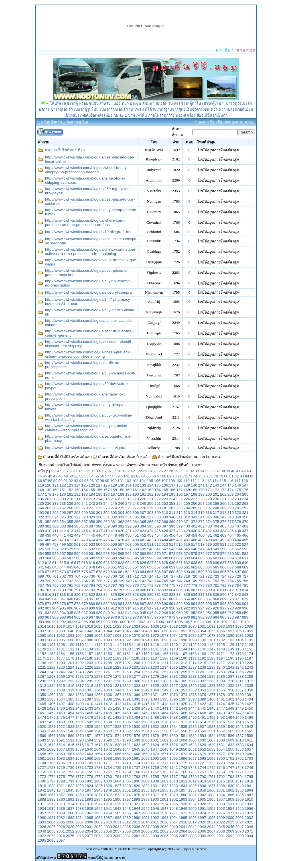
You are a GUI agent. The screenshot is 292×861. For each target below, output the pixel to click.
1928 (202, 804)
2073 (51, 836)
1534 (173, 726)
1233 (155, 667)
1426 (239, 704)
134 (150, 485)
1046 (126, 631)
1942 (117, 808)
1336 (42, 690)
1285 (211, 676)
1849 (108, 790)
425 (158, 531)
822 (92, 594)
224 (172, 499)
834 (179, 594)
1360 (51, 695)
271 (92, 508)
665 (216, 567)
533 (99, 549)
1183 (117, 658)
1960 (70, 813)
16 (109, 471)
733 (77, 581)
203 (230, 494)
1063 (70, 635)
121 (55, 485)
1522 (60, 726)
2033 (108, 827)
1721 (202, 763)
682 (128, 572)
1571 (89, 736)
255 (187, 503)
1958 (51, 813)
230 (216, 499)
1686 (89, 758)
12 (88, 471)
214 (99, 499)
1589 (42, 740)
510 (143, 544)
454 (158, 535)
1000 (122, 622)
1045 (117, 631)
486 (179, 540)
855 (121, 599)
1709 (89, 763)
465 (238, 535)
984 (216, 617)
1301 (145, 681)
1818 (249, 781)
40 (233, 471)
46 (50, 476)
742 (143, 581)
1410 (89, 704)
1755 (89, 772)
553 (245, 549)
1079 (220, 635)
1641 (98, 749)
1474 (42, 717)
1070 (136, 635)
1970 (164, 813)
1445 (202, 708)
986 (230, 617)
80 (226, 476)
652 (121, 567)
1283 (192, 676)
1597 (117, 740)
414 (77, 531)
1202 (79, 663)
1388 (98, 699)
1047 (136, 631)
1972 (183, 813)
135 (158, 485)
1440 (155, 708)
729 (48, 581)
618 (85, 563)
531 (85, 549)
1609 (230, 740)
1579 (164, 736)
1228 (108, 667)
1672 (173, 754)
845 (48, 599)
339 (165, 517)
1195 (230, 658)
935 (70, 613)
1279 (155, 676)
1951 (202, 808)
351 (41, 522)
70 (174, 476)
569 (150, 553)
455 (165, 535)
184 (92, 494)
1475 (51, 717)
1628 (192, 745)
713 (143, 576)
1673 (183, 754)
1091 (117, 640)
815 (41, 594)
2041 (183, 827)
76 (206, 476)
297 (70, 512)
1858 (192, 790)
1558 (183, 731)
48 (60, 476)
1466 (183, 713)
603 (187, 558)
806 (187, 590)
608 (223, 558)
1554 (145, 731)
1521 (51, 726)
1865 (42, 795)
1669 (145, 754)
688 (172, 572)
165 (165, 490)
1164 (155, 654)
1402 (230, 699)
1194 (220, 658)
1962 (89, 813)
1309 (220, 681)
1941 (108, 808)
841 (230, 594)
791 (77, 590)
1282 (183, 676)
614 (55, 563)
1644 (126, 749)
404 (216, 526)
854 (114, 599)
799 (136, 590)
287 (209, 508)
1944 (136, 808)
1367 (117, 695)
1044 (108, 631)
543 (172, 549)
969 (106, 617)
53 (86, 476)
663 (201, 567)
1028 (173, 626)
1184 (126, 658)
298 (77, 512)
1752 (60, 772)
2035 (126, 827)
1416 (145, 704)
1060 (42, 635)
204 (238, 494)
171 (209, 490)
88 (50, 481)
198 (194, 494)
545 (187, 549)
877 (70, 604)
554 (41, 553)
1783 (136, 777)
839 (216, 594)
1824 (89, 786)
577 (209, 553)
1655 (230, 749)
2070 (239, 831)
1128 (249, 644)
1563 (230, 731)
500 (70, 544)
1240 (220, 667)
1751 (51, 772)
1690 (126, 758)
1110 (79, 644)
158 (114, 490)
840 (223, 594)
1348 (155, 690)
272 (99, 508)
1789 (192, 777)
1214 (192, 663)
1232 (145, 667)
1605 (192, 740)
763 (85, 585)
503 (92, 544)
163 (150, 490)
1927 (192, 804)
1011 (226, 622)
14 (98, 471)
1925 (173, 804)
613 (48, 563)
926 (216, 608)
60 (123, 476)
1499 (60, 722)
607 (216, 558)
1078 (211, 635)
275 (121, 508)
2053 (79, 831)
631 (179, 563)
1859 (202, 790)
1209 (145, 663)
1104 (239, 640)
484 (165, 540)
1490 (192, 717)
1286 (220, 676)
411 (55, 531)
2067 (211, 831)
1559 (192, 731)
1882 (202, 795)
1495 (239, 717)
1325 (155, 685)
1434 (98, 708)
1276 (126, 676)
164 (158, 490)
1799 (70, 781)
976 (158, 617)
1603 (173, 740)
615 (63, 563)
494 (238, 540)
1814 (211, 781)
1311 (239, 681)
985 (223, 617)
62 (133, 476)
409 (41, 531)
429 (187, 531)
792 (85, 590)
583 (41, 558)
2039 (164, 827)
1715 (145, 763)
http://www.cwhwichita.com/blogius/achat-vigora (85, 448)
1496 (249, 717)
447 (106, 535)
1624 (155, 745)
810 (216, 590)
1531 (145, 726)
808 (201, 590)
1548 (89, 731)
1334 (239, 685)
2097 (60, 840)
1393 (145, 699)
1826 (108, 786)
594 (121, 558)
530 (77, 549)
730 (55, 581)
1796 (42, 781)
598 (150, 558)
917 (150, 608)
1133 (79, 649)
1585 (220, 736)
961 (48, 617)
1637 (60, 749)
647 (85, 567)
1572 (98, 736)
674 (70, 572)
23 (145, 471)
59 (117, 476)
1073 (164, 635)
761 (70, 585)
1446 (211, 708)
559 (77, 553)
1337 (51, 690)
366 (150, 522)
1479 (89, 717)
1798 (60, 781)
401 (194, 526)
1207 (126, 663)
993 (70, 622)
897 (216, 604)
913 (121, 608)
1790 (202, 777)
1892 (79, 799)
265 (48, 508)
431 (201, 531)
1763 (164, 772)
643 (55, 567)
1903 (183, 799)
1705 (51, 763)
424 (150, 531)
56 (102, 476)
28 (171, 471)
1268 (51, 676)
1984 (79, 817)
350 (245, 517)
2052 (70, 831)
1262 (211, 672)
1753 (70, 772)
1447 (220, 708)
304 (121, 512)
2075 (70, 836)
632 (187, 563)
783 (230, 585)
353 (55, 522)
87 (45, 481)
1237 (192, 667)
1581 (183, 736)
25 (155, 471)
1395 (164, 699)
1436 (117, 708)
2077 (89, 836)
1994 (173, 817)
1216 (211, 663)
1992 (155, 817)
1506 (126, 722)
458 (187, 535)
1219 (239, 663)
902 (41, 608)
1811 (183, 781)
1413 (117, 704)
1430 (60, 708)
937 (85, 613)
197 (187, 494)
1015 (51, 626)
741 (136, 581)
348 (230, 517)
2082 (136, 836)
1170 (211, 654)
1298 (117, 681)
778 (194, 585)
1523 (70, 726)
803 (165, 590)
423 (143, 531)
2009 (98, 822)
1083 (42, 640)
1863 (239, 790)
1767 (202, 772)
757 (41, 585)
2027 (51, 827)
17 (114, 471)
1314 (51, 685)
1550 (108, 731)
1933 (249, 804)
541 (158, 549)
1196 (239, 658)
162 (143, 490)
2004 (51, 822)
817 (55, 594)
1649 (173, 749)
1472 (239, 713)
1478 (79, 717)
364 (136, 522)
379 (245, 522)
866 (201, 599)
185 (99, 494)
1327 (173, 685)
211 (77, 499)
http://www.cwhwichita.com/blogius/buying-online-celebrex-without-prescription (86, 428)
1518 (239, 722)
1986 (98, 817)
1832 (164, 786)
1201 (70, 663)
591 (99, 558)
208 (55, 499)
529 (70, 549)
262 (238, 503)
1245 (51, 672)
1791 (211, 777)
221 (150, 499)
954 (209, 613)
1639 (79, 749)
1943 (126, 808)
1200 (60, 663)
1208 (136, 663)
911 (106, 608)
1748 (239, 767)
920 (172, 608)
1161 (126, 654)
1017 (70, 626)
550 (223, 549)
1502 (89, 722)
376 (223, 522)
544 (179, 549)
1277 (136, 676)
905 (63, 608)
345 (209, 517)
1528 (117, 726)
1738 (145, 767)
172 (216, 490)
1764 (173, 772)
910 (99, 608)
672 (55, 572)
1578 (155, 736)
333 (121, 517)
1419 (173, 704)
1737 (136, 767)
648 (92, 567)
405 (223, 526)
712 (136, 576)
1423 (211, 704)
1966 (126, 813)
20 (129, 471)
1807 (145, 781)
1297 (108, 681)
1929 (211, 804)
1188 (164, 658)
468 (48, 540)
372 (194, 522)
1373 (173, 695)
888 (150, 604)
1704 (42, 763)
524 (245, 544)
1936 (60, 808)
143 (216, 485)
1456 (89, 713)
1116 (136, 644)
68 (164, 476)
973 (136, 617)
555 (48, 553)
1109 (70, 644)
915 (136, 608)
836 (194, 594)
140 (194, 485)
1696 (183, 758)
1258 (173, 672)
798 (128, 590)
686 (158, 572)
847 (63, 599)
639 (238, 563)
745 (165, 581)
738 (114, 581)
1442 (173, 708)
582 (245, 553)
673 (63, 572)
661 (187, 567)
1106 (42, 644)
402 (201, 526)
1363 (79, 695)
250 (150, 503)
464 (230, 535)
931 (41, 613)
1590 (51, 740)
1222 (51, 667)
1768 (211, 772)
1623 (145, 745)
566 (128, 553)
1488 (173, 717)
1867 (60, 795)
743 (150, 581)
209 (63, 499)
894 (194, 604)
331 (106, 517)
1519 (249, 722)
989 (41, 622)
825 (114, 594)
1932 (239, 804)
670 (41, 572)
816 (48, 594)
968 (99, 617)
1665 (108, 754)
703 (70, 576)
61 (128, 476)
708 (106, 576)
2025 (249, 822)
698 (245, 572)
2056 (108, 831)
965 (77, 617)
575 (194, 553)
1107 (51, 644)
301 (99, 512)
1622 (136, 745)
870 (230, 599)
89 (55, 481)
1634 (249, 745)
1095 (155, 640)
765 (99, 585)
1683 (60, 758)
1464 (164, 713)
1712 (117, 763)
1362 (70, 695)
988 (245, 617)
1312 (249, 681)
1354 (211, 690)
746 (172, 581)
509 (136, 544)
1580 (173, 736)
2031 (89, 827)
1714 (136, 763)
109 (179, 481)
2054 (89, 831)
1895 (108, 799)
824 (106, 594)
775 (172, 585)
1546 (70, 731)
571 (165, 553)
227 (194, 499)
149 (48, 490)
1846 (79, 790)
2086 (173, 836)
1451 (42, 713)
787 (48, 590)
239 (70, 503)
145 (230, 485)
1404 (249, 699)
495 (245, 540)
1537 (202, 726)
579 (223, 553)
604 (194, 558)
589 (85, 558)
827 (128, 594)
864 (187, 599)
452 (143, 535)
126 (92, 485)
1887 (249, 795)
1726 (249, 763)
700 (48, 576)
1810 (173, 781)
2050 (51, 831)
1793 (230, 777)
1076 (192, 635)
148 (41, 490)
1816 (230, 781)
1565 (249, 731)
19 (124, 471)
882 (106, 604)
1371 (155, 695)
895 (201, 604)
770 (136, 585)
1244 (42, 672)
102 (128, 481)
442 (70, 535)
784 (238, 585)
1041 (79, 631)
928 (230, 608)
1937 (70, 808)
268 (70, 508)
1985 (89, 817)
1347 (145, 690)
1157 (89, 654)
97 (97, 481)
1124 (211, 644)
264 (41, 508)
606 (209, 558)
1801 (89, 781)
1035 (239, 626)
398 (172, 526)
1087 (79, 640)
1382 (42, 699)
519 (209, 544)
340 (172, 517)
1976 (220, 813)
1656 (239, 749)
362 (121, 522)
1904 (192, 799)
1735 (117, 767)
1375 (192, 695)
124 (77, 485)
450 (128, 535)
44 (40, 476)
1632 (230, 745)
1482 (117, 717)
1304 (173, 681)
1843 (51, 790)
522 (230, 544)
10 (78, 471)
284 (187, 508)
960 (41, 617)
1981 (51, 817)
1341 (89, 690)
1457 (98, 713)
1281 (173, 676)
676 (85, 572)
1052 (183, 631)
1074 (173, 635)
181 (70, 494)
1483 (126, 717)
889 (158, 604)
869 (223, 599)
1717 (164, 763)
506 (114, 544)
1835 (192, 786)
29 (176, 471)
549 (216, 549)
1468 (202, 713)
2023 (230, 822)
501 (77, 544)
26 (161, 471)
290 (230, 508)
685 (150, 572)
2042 (192, 827)
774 (165, 585)
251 (158, 503)
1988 (117, 817)
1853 (145, 790)
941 (114, 613)
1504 (108, 722)
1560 (202, 731)
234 (245, 499)
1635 (42, 749)
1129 (42, 649)
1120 (173, 644)
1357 (239, 690)
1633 (239, 745)
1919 (117, 804)
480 (136, 540)
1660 (60, 754)
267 (63, 508)
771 (143, 585)
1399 (202, 699)
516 (187, 544)
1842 (42, 790)
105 (150, 481)
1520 (42, 726)
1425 (230, 704)
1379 (230, 695)
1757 (108, 772)
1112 (98, 644)
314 (194, 512)
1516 (220, 722)
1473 (249, 713)
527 (55, 549)
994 (77, 622)
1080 (230, 635)
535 (114, 549)
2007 (79, 822)
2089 (202, 836)
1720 (192, 763)
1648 (164, 749)
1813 (202, 781)
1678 (230, 754)
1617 (89, 745)
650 (106, 567)
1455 (79, 713)
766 (106, 585)
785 (245, 585)
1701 (230, 758)
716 (165, 576)
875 (55, 604)
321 (245, 512)
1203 (89, 663)
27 (166, 471)
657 (158, 567)
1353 (202, 690)
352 (48, 522)
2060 (145, 831)
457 (179, 535)
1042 (89, 631)
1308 (211, 681)
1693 (155, 758)
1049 (155, 631)
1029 (183, 626)
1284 (202, 676)
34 (202, 471)
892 (179, 604)
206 (41, 499)
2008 (89, 822)
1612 (42, 745)
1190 (183, 658)
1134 (89, 649)
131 (128, 485)
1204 (98, 663)
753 (223, 581)
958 (238, 613)
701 (55, 576)
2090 (211, 836)
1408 (70, 704)
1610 (239, 740)
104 (142, 481)
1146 (202, 649)
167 (179, 490)
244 (106, 503)
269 (77, 508)
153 (77, 490)
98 (102, 481)
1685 (79, 758)
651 (114, 567)
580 (230, 553)
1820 (51, 786)
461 (209, 535)
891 (172, 604)
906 (70, 608)
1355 (220, 690)
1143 (173, 649)
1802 (98, 781)
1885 (230, 795)
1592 (70, 740)
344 (201, 517)
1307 (202, 681)
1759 (126, 772)
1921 (136, 804)
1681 (42, 758)
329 (92, 517)
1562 (220, 731)
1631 (220, 745)
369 (172, 522)
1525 (89, 726)
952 (194, 613)
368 (165, 522)
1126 (230, 644)
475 (99, 540)
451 (136, 535)
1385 (70, 699)
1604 (183, 740)
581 (238, 553)
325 (63, 517)
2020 (202, 822)
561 (92, 553)
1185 (136, 658)
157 (106, 490)
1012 (235, 622)
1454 (70, 713)
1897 (126, 799)
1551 (117, 731)
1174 (249, 654)
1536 (192, 726)
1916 (89, 804)
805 (179, 590)
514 (172, 544)
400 (187, 526)
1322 (126, 685)
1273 (98, 676)
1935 (51, 808)
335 (136, 517)
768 (121, 585)
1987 (108, 817)
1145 (192, 649)
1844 (60, 790)
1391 (126, 699)
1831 (155, 786)
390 (114, 526)
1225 (79, 667)
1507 (136, 722)
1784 (145, 777)
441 (63, 535)
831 (158, 594)
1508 (145, 722)
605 (201, 558)
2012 (126, 822)
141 (201, 485)
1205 (108, 663)
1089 (98, 640)
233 (238, 499)
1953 (220, 808)
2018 (183, 822)
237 (55, 503)
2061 (155, 831)
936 (77, 613)
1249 (89, 672)
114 (215, 481)
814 (245, 590)
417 (99, 531)
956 (223, 613)
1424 (220, 704)
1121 (183, 644)
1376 (202, 695)
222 (158, 499)
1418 (164, 704)
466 (245, 535)
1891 (70, 799)
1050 (164, 631)
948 (165, 613)
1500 (70, 722)
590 (92, 558)
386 (85, 526)
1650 (183, 749)
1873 (117, 795)
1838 (220, 786)
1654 (220, 749)
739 (121, 581)
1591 (60, 740)
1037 (42, 631)
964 (70, 617)
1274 (108, 676)
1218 (230, 663)
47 (55, 476)
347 (223, 517)
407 (238, 526)
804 (172, 590)
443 (77, 535)
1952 (211, 808)
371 (187, 522)
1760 (136, 772)
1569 (70, 736)
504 (99, 544)
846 (55, 599)
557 (63, 553)
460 (201, 535)
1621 (126, 745)
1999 (220, 817)
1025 (145, 626)
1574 (117, 736)
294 (48, 512)
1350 (173, 690)
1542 (249, 726)
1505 (117, 722)
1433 (89, 708)
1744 (202, 767)
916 (143, 608)
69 (169, 476)
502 (85, 544)
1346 (136, 690)
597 (143, 558)
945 (143, 613)
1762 (155, 772)
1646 (145, 749)
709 (114, 576)
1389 (108, 699)
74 (195, 476)
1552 (126, 731)
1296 (98, 681)
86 (40, 481)
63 (138, 476)
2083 (145, 836)
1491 (202, 717)
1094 (145, 640)
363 (128, 522)
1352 (192, 690)
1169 (202, 654)
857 (136, 599)
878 (77, 604)
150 (55, 490)
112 (201, 481)
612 (41, 563)
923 (194, 608)
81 (231, 476)
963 (63, 617)
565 (121, 553)
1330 (202, 685)
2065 (192, 831)
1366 (108, 695)
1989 (126, 817)
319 (230, 512)
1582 (192, 736)
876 (63, 604)
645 (70, 567)
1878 (164, 795)
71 (180, 476)
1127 (239, 644)
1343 (108, 690)
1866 (51, 795)
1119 (164, 644)
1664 (98, 754)
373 (201, 522)
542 (165, 549)
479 (128, 540)
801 (150, 590)
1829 (136, 786)
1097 (173, 640)
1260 (192, 672)
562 (99, 553)
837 (201, 594)
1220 (249, 663)
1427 (249, 704)
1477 (70, 717)
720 (194, 576)
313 (187, 512)
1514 (202, 722)
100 (113, 481)
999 (114, 622)
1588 (249, 736)
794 (99, 590)
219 (136, 499)
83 (242, 476)
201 (216, 494)
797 (121, 590)
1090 (108, 640)
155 (92, 490)
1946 (155, 808)
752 (216, 581)
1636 (51, 749)
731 (63, 581)
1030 (192, 626)
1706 (60, 763)
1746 (220, 767)
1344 (117, 690)
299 (85, 512)
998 (106, 622)
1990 (136, 817)
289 (223, 508)
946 (150, 613)
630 (172, 563)
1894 (98, 799)
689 (179, 572)
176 (245, 490)
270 (85, 508)
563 (106, 553)
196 (179, 494)
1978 (239, 813)
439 (48, 535)
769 (128, 585)
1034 (230, 626)
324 (55, 517)
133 (143, 485)
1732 (89, 767)
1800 (79, 781)
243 (99, 503)
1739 (155, 767)
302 (106, 512)
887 (143, 604)
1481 (108, 717)
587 (70, 558)
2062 (164, 831)
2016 (164, 822)
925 (209, 608)
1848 (98, 790)
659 (172, 567)
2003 (42, 822)
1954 (230, 808)
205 (245, 494)
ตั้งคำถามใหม (78, 122)
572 (172, 553)
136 (165, 485)
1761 (145, 772)
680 (114, 572)
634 (201, 563)
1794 (239, 777)
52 (81, 476)
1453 (60, 713)
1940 (98, 808)
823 (99, 594)
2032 (98, 827)
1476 (60, 717)
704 (77, 576)
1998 (211, 817)
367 (158, 522)
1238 (202, 667)
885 (128, 604)
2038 (155, 827)
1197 (249, 658)
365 (143, 522)
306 (136, 512)
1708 (79, 763)
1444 (192, 708)
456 (172, 535)
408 (245, 526)
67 (159, 476)
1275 (117, 676)
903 (48, 608)
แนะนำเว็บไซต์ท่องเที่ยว (65, 150)
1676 (211, 754)
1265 (239, 672)
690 (187, 572)
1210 (155, 663)
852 (99, 599)
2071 (249, 831)
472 (77, 540)
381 (48, 526)
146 (238, 485)
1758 (117, 772)
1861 (220, 790)
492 (223, 540)
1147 (211, 649)
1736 (126, 767)
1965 (117, 813)
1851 (126, 790)
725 (230, 576)
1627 (183, 745)
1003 (150, 622)
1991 (145, 817)
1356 (230, 690)
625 (136, 563)
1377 (211, 695)
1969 (155, 813)
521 (223, 544)
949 (172, 613)
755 (238, 581)
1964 (108, 813)
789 (63, 590)
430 (194, 531)
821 (85, 594)
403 (209, 526)
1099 (192, 640)
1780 (108, 777)
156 (99, 490)
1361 (60, 695)
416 (92, 531)
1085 (60, 640)
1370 (145, 695)
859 (150, 599)
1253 (126, 672)
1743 (192, 767)
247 (128, 503)
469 (55, 540)
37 (218, 471)
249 (143, 503)
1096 (164, 640)
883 (114, 604)
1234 (164, 667)
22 (140, 471)
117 (237, 481)
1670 (155, 754)
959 (245, 613)
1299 (126, 681)
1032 (211, 626)
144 (223, 485)
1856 (173, 790)
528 (63, 549)
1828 (126, 786)
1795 (249, 777)
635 (209, 563)
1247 (70, 672)
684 (143, 572)
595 (128, 558)
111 (193, 481)
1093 (136, 640)
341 (179, 517)
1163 (145, 654)
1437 (126, 708)
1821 (60, 786)
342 (187, 517)
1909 (239, 799)
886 (136, 604)
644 (63, 567)
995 (85, 622)
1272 (89, 676)
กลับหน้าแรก (51, 122)
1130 (51, 649)
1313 (42, 685)
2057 (117, 831)
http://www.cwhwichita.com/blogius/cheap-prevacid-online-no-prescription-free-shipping (88, 354)
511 (150, 544)
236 (48, 503)
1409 (79, 704)
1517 (230, 722)
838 (209, 594)
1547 (79, 731)
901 (245, 604)
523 (238, 544)
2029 (70, 827)
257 (201, 503)
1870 (89, 795)
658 (165, 567)
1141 (155, 649)
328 (85, 517)
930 (245, 608)
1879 (173, 795)
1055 (211, 631)
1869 (79, 795)
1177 (60, 658)
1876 (145, 795)
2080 (117, 836)
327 (77, 517)
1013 (244, 622)
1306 (192, 681)
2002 (249, 817)
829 (143, 594)
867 (209, 599)
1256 (155, 672)
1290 (42, 681)
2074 (60, 836)
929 (238, 608)
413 (70, 531)
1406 (51, 704)
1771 (239, 772)
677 (92, 572)
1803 (108, 781)
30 (181, 471)
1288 (239, 676)
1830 (145, 786)
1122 (192, 644)
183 (85, 494)
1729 (60, 767)
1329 (192, 685)
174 (230, 490)
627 (150, 563)
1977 (230, 813)
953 (201, 613)
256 (194, 503)
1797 (51, 781)
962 (55, 617)
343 (194, 517)
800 (143, 590)
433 (216, 531)
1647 (155, 749)
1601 (155, 740)
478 (121, 540)
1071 (145, 635)
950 (179, 613)
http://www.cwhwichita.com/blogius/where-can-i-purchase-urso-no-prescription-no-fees (85, 222)
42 (244, 471)
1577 (145, 736)
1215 (202, 663)
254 (179, 503)
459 (194, 535)
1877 (155, 795)
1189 (173, 658)
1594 (89, 740)
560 (85, 553)
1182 (108, 658)
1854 (155, 790)
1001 (131, 622)
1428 (42, 708)
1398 (192, 699)
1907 (220, 799)
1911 (42, 804)
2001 (239, 817)
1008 (197, 622)
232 (230, 499)
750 (201, 581)
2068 (220, 831)
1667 (126, 754)
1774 (51, 777)
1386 (79, 699)
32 (192, 471)
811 (223, 590)
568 (143, 553)
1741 (173, 767)
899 (230, 604)
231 (223, 499)
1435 (108, 708)
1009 (207, 622)
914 (128, 608)
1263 (220, 672)
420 (121, 531)
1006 (179, 622)
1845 (70, 790)
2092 (230, 836)
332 (114, 517)
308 (150, 512)
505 (106, 544)
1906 (211, 799)
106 (157, 481)
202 (223, 494)
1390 (117, 699)
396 (158, 526)
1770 (230, 772)
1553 (136, 731)
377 (230, 522)
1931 (230, 804)
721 (201, 576)
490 (209, 540)
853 (106, 599)
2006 (70, 822)
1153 (51, 654)
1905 (202, 799)
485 (172, 540)
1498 (51, 722)
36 (212, 471)
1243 (249, 667)
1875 (136, 795)
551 (230, 549)
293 (41, 512)
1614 (60, 745)
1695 (173, 758)
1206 (117, 663)
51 (76, 476)
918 (158, 608)
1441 (164, 708)
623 (121, 563)
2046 (230, 827)
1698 (202, 758)
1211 (164, 663)
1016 (60, 626)
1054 (202, 631)
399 (179, 526)
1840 (239, 786)
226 (187, 499)
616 (70, 563)
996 (92, 622)
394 (143, 526)
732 (70, 581)
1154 (60, 654)
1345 (126, 690)
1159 (108, 654)
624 (128, 563)
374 (209, 522)
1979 (249, 813)
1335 (249, 685)
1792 (220, 777)
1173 (239, 654)
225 (179, 499)
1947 (164, 808)
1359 (42, 695)
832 (165, 594)
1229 (117, 667)
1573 (108, 736)
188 (121, 494)
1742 (183, 767)
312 (179, 512)
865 (194, 599)
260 (223, 503)
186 (106, 494)
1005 (169, 622)
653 (128, 567)
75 (200, 476)
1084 (51, 640)
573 (179, 553)
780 (209, 585)
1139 (136, 649)
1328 (183, 685)
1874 (126, 795)
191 (143, 494)
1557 (173, 731)
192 (150, 494)
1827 (117, 786)
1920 (126, 804)
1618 (98, 745)
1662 (79, 754)
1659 (51, 754)
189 (128, 494)
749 (194, 581)
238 (63, 503)
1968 (145, 813)
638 (230, 563)
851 (92, 599)
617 (77, 563)
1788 (183, 777)
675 (77, 572)
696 (230, 572)
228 (201, 499)
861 (165, 599)
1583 (202, 736)
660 (179, 567)
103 (135, 481)
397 (165, 526)
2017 (173, 822)
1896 (117, 799)
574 (187, 553)
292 (245, 508)
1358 (249, 690)
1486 (155, 717)
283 (179, 508)
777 (187, 585)
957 (230, 613)
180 (63, 494)
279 (150, 508)
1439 (145, 708)
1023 (126, 626)
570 (158, 553)
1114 (117, 644)
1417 (155, 704)
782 (223, 585)
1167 (183, 654)
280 (158, 508)
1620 (117, 745)
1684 (70, 758)
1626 (173, 745)
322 (41, 517)
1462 (145, 713)
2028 (60, 827)
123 (70, 485)
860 (158, 599)
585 (55, 558)
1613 (51, 745)
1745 (211, 767)
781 (216, 585)
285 (194, 508)
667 (230, 567)
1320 (108, 685)
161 (136, 490)
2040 (173, 827)
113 (208, 481)
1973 (192, 813)
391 (121, 526)
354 (63, 522)
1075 (183, 635)
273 (106, 508)
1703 (249, 758)
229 (209, 499)
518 (201, 544)
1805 (126, 781)
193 (158, 494)
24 (150, 471)
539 (143, 549)
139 (187, 485)
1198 (42, 663)
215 (106, 499)
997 (99, 622)
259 (216, 503)
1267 (42, 676)
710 (121, 576)
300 (92, 512)
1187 (155, 658)
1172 (230, 654)
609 (230, 558)
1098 (183, 640)
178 (48, 494)
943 (128, 613)
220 (143, 499)
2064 (183, 831)
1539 (220, 726)
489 (201, 540)
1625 (164, 745)
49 (66, 476)
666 (223, 567)
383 (63, 526)
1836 (202, 786)
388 (99, 526)
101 (120, 481)
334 (128, 517)
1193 (211, 658)
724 (223, 576)
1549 (98, 731)
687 (165, 572)
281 (165, 508)
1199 (51, 663)
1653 (211, 749)
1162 (136, 654)
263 (245, 503)
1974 (202, 813)
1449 (239, 708)
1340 (79, 690)
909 (92, 608)
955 (216, 613)
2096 (51, 840)
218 (128, 499)
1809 (164, 781)
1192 (202, 658)
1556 (164, 731)
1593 (79, 740)
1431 (70, 708)
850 (85, 599)
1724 (230, 763)
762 (77, 585)
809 (209, 590)
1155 (70, 654)
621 (106, 563)
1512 (183, 722)
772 (150, 585)
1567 (51, 736)
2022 (220, 822)
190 (136, 494)
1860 (211, 790)
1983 (70, 817)
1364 (89, 695)
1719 (183, 763)
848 (70, 599)
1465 (173, 713)
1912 (51, 804)
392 (128, 526)
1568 (60, 736)
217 (121, 499)
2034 (117, 827)
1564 (239, 731)
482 (150, 540)
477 (114, 540)
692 (201, 572)
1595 (98, 740)
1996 (192, 817)
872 (245, 599)
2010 (108, 822)
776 (179, 585)
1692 (145, 758)
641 (41, 567)
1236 (183, 667)
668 (238, 567)
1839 (230, 786)
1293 (70, 681)
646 (77, 567)
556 (55, 553)
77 (211, 476)
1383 (51, 699)
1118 (155, 644)
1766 (192, 772)
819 (70, 594)
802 (158, 590)
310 (165, 512)
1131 (60, 649)
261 (230, 503)
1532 (155, 726)
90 (60, 481)
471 (70, 540)
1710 (98, 763)
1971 (173, 813)
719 (187, 576)
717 (172, 576)
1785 (155, 777)
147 (245, 485)
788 (55, 590)
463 (223, 535)
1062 (60, 635)
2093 (239, 836)
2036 (136, 827)
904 (55, 608)
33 (197, 471)
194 (165, 494)
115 (223, 481)
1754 (79, 772)
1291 (51, 681)
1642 (108, 749)
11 (83, 471)
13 (93, 471)
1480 (98, 717)
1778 (89, 777)
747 (179, 581)
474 (92, 540)
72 (185, 476)
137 (172, 485)
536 (121, 549)
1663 (89, 754)
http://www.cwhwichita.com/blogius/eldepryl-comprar (89, 292)
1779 (98, 777)
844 (41, 599)
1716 (155, 763)
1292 (60, 681)
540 (150, 549)
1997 (202, 817)
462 (216, 535)
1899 (145, 799)
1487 (164, 717)
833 (172, 594)
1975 (211, 813)
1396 (173, 699)
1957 (42, 813)
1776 (70, 777)
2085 (164, 836)
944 (136, 613)
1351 (183, 690)
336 (143, 517)
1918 (108, 804)
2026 (42, 827)
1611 (249, 740)
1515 (211, 722)
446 (99, 535)
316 (209, 512)
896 (209, 604)
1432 (79, 708)
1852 (136, 790)
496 (41, 544)
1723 (220, 763)
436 (238, 531)
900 (238, 604)
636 (216, 563)
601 (172, 558)
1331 (211, 685)
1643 (117, 749)
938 (92, 613)
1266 (249, 672)
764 (92, 585)
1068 (117, 635)
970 (114, 617)
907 (77, 608)
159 (121, 490)
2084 (155, 836)
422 (136, 531)
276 (128, 508)
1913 (60, 804)
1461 (136, 713)
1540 (230, 726)
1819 (42, 786)
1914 (70, 804)
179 (55, 494)
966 (85, 617)
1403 (239, 699)
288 (216, 508)
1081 (239, 635)
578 (216, 553)
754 (230, 581)
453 (150, 535)
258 (209, 503)
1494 (230, 717)
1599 (136, 740)
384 (70, 526)
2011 (117, 822)
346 (216, 517)
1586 (230, 736)
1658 (42, 754)
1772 (249, 772)
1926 (183, 804)
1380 (239, 695)
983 (209, 617)
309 (158, 512)
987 (238, 617)
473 (85, 540)
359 (99, 522)
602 (179, 558)
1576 (136, 736)
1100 (202, 640)
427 (172, 531)
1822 (70, 786)
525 (41, 549)
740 (128, 581)
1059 (249, 631)
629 (165, 563)
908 (85, 608)
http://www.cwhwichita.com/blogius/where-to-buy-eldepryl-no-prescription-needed (86, 170)
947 (158, 613)
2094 (249, 836)
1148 (220, 649)
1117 (145, 644)
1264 (230, 672)
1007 (188, 622)
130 (121, 485)
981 (194, 617)
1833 (173, 786)
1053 (192, 631)
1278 (145, 676)
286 (201, 508)
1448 (230, 708)
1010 (216, 622)
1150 (239, 649)
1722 (211, 763)
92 (71, 481)
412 (63, 531)
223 (165, 499)
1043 (98, 631)
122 (63, 485)
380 (41, 526)
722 (209, 576)
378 (238, 522)
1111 (89, 644)
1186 (145, 658)
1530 (136, 726)
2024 (239, 822)
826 (121, 594)
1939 (89, 808)
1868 (70, 795)
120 (48, 485)
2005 (60, 822)
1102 (220, 640)
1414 (126, 704)
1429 (51, 708)
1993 (164, 817)
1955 (239, 808)
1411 (98, 704)
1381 (249, 695)
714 (150, 576)
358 (92, 522)
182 (77, 494)
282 (172, 508)
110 (186, 481)
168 (187, 490)
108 (172, 481)
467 (41, 540)
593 (114, 558)
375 (216, 522)
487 (187, 540)
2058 (126, 831)
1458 (108, 713)
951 (187, 613)
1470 (220, 713)
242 (92, 503)
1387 (89, 699)
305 (128, 512)
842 (238, 594)
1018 (79, 626)
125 (85, 485)
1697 (192, 758)
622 (114, 563)
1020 (98, 626)
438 (41, 535)
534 (106, 549)
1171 (220, 654)
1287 (230, 676)
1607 (211, 740)
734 (85, 581)
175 (238, 490)
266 (55, 508)
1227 (98, 667)
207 (48, 499)
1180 (89, 658)
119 (41, 485)
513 (165, 544)
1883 (211, 795)
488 (194, 540)
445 (92, 535)
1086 (70, 640)
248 (136, 503)
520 (216, 544)
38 (223, 471)
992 (63, 622)
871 (238, 599)
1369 (136, 695)
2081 (126, 836)
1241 (230, 667)
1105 (249, 640)
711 (128, 576)
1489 (183, 717)
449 (121, 535)
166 (172, 490)
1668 (136, 754)
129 (114, 485)
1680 (249, 754)
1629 (202, 745)
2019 (192, 822)
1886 (239, 795)
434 (223, 531)
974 (143, 617)
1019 (89, 626)
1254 (136, 672)
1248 (79, 672)
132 (136, 485)
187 (114, 494)
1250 (98, 672)
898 (223, 604)
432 (209, 531)
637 (223, 563)
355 (70, 522)
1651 (192, 749)
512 (158, 544)
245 (114, 503)
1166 (173, 654)
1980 (42, 817)
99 (107, 481)
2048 (249, 827)
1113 (108, 644)
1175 (42, 658)
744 (158, 581)
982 (201, 617)
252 (165, 503)
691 (194, 572)
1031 (202, 626)
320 (238, 512)
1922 (145, 804)
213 (92, 499)
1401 (220, 699)
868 (216, 599)
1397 (183, 699)
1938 (79, 808)
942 (121, 613)
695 (223, 572)
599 (158, 558)
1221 (42, 667)
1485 (145, 717)
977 (165, 617)
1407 (60, 704)
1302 (155, 681)
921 (179, 608)
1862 (230, 790)
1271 (79, 676)
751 (209, 581)
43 (249, 471)
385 (77, 526)
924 (201, 608)
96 (92, 481)
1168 (192, 654)
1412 (108, 704)
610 (238, 558)
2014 (145, 822)
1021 (108, 626)
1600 (145, 740)
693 (209, 572)
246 (121, 503)
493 (230, 540)
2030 (79, 827)
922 (187, 608)
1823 (79, 786)
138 (179, 485)
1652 (202, 749)
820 (77, 594)
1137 (117, 649)
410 (48, 531)
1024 (136, 626)
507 (121, 544)
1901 (164, 799)
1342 (98, 690)
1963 (98, 813)
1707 (70, 763)
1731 (79, 767)
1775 (60, 777)
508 (128, 544)
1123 (202, 644)
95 (86, 481)
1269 (60, 676)
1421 (192, 704)
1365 (98, 695)
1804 (117, 781)
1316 (70, 685)
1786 (164, 777)
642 (48, 567)
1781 (117, 777)
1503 (98, 722)
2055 (98, 831)
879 (85, 604)
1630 (211, 745)
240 (77, 503)
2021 (211, 822)
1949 (183, 808)
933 (55, 613)
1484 (136, 717)
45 (45, 476)
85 (252, 476)
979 (179, 617)
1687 (98, 758)
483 (158, 540)
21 (135, 471)
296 (63, 512)
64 (143, 476)
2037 (145, 827)
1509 (155, 722)
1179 (79, 658)
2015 (155, 822)
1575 (126, 736)
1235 (173, 667)
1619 (108, 745)
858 (143, 599)
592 (106, 558)
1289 (249, 676)
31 (186, 471)
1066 (98, 635)
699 (41, 576)
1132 (70, 649)
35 (207, 471)
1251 (108, 672)
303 (114, 512)
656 (150, 567)
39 (228, 471)
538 (136, 549)
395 (150, 526)
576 (201, 553)
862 (172, 599)
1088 (89, 640)
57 (107, 476)
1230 (126, 667)
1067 (108, 635)
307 (143, 512)
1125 (220, 644)
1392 (136, 699)
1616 (79, 745)
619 (92, 563)
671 (48, 572)
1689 (117, 758)
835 (187, 594)
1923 (155, 804)
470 (63, 540)
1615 (70, 745)
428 (179, 531)
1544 (51, 731)
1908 (230, 799)
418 (106, 531)
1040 (70, 631)
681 (121, 572)
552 (238, 549)
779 (201, 585)
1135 (98, 649)
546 (194, 549)
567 (136, 553)
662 (194, 567)
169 (194, 490)
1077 (202, 635)
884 (121, 604)
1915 (79, 804)
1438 (136, 708)
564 (114, 553)
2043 (202, 827)
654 (136, 567)
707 (99, 576)
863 (179, 599)
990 (48, 622)
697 (238, 572)
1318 (89, 685)
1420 (183, 704)
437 (245, 531)
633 (194, 563)
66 (154, 476)
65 (149, 476)
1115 (126, 644)
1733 (98, 767)
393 (136, 526)
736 (99, 581)
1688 (108, 758)
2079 (108, 836)
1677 (220, 754)
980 (187, 617)
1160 (117, 654)
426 (165, 531)
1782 (126, 777)
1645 (136, 749)
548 (209, 549)
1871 (98, 795)
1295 (89, 681)
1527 (108, 726)
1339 (70, 690)
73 (190, 476)
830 (150, 594)
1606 (202, 740)
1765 (183, 772)
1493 (220, 717)
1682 (51, 758)
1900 (155, 799)
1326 (164, 685)
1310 (230, 681)
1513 (192, 722)
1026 (155, 626)
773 (158, 585)
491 (216, 540)
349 (238, 517)
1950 (192, 808)
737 (106, 581)
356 (77, 522)
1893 (89, 799)
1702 (239, 758)
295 (55, 512)
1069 (126, 635)
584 (48, 558)
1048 (145, 631)
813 (238, 590)
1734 (108, 767)
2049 (42, 831)
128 (106, 485)
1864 (249, 790)
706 (92, 576)
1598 (126, 740)
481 (143, 540)
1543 (42, 731)
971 (121, 617)
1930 (220, 804)
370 (179, 522)
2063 (173, 831)
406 (230, 526)
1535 (183, 726)
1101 (211, 640)
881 (99, 604)
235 (41, 503)
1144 (183, 649)
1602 (164, 740)
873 (41, 604)
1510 (164, 722)
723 (216, 576)
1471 (230, 713)
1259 (183, 672)
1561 (211, 731)
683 (136, 572)
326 (70, 517)
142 (209, 485)
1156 (79, 654)
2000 (230, 817)
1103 (230, 640)
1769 (220, 772)
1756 (98, 772)
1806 (136, 781)
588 (77, 558)
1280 (164, 676)
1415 (136, 704)
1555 (155, 731)
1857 (183, 790)
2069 (230, 831)
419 (114, 531)
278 (143, 508)
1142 (164, 649)
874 (48, 604)
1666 (117, 754)
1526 (98, 726)
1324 (145, 685)
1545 (60, 731)
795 (106, 590)
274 (114, 508)
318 (223, 512)
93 (76, 481)
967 (92, 617)
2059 (136, 831)
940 (106, 613)
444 (85, 535)
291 (238, 508)
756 (245, 581)
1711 (108, 763)
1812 (192, 781)
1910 (249, 799)
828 (136, 594)
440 (55, 535)
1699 (211, 758)
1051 (173, 631)
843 (245, 594)
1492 (211, 717)
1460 (126, 713)
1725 (239, 763)
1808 (155, 781)
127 (99, 485)
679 (106, 572)
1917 (98, 804)
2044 (211, 827)
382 (55, 526)
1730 (70, 767)
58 (112, 476)
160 (128, 490)
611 (245, 558)
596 (136, 558)
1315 (60, 685)
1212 (173, 663)
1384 (60, 699)
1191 (192, 658)
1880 (183, 795)
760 (63, 585)
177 (41, 494)
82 (237, 476)
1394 (155, 699)
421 (128, 531)
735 (92, 581)
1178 (70, 658)
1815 (220, 781)
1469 (211, 713)
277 (136, 508)
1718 (173, 763)
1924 (164, 804)
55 (97, 476)
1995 (183, 817)
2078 (98, 836)
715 (158, 576)
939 (99, 613)
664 (209, 567)
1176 (51, 658)
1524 (79, 726)
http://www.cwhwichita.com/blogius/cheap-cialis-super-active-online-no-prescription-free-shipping (91, 251)
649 (99, 567)
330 (99, 517)
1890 (60, 799)
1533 (164, 726)
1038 (51, 631)
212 (85, 499)
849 (77, 599)
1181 (98, 658)
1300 (136, 681)
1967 (136, 813)
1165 (164, 654)
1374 (183, 695)
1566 (42, 736)
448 (114, 535)
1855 (164, 790)
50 (71, 476)
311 (172, 512)
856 (128, 599)
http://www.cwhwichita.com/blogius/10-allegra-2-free (89, 232)
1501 (79, 722)
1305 (183, 681)
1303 (164, 681)
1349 (164, 690)
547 (201, 549)
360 (106, 522)
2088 (192, 836)
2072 (42, 836)
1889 (51, 799)
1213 (183, 663)
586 (63, 558)
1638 (70, 749)
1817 (239, 781)
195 (172, 494)
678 (99, 572)
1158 (98, 654)
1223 (60, 667)
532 (92, 549)
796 (114, 590)
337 (150, 517)
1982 (60, 817)
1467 (192, 713)
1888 (42, 799)
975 (150, 617)
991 (55, 622)
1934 (42, 808)
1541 (239, 726)
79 (221, 476)
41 (238, 471)
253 (172, 503)
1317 (79, 685)
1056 (220, 631)
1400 (211, 699)
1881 (192, 795)
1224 (70, 667)
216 (114, 499)
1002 (141, 622)
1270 (70, 676)
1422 (202, 704)
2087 (183, 836)
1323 (136, 685)
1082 (249, 635)
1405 (42, 704)
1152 (42, 654)
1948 (173, 808)
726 (238, 576)
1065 (89, 635)
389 (106, 526)
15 (104, 471)
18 (119, 471)
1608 (220, 740)
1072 (155, 635)
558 (70, 553)
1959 (60, 813)
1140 (145, 649)
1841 (249, 786)
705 (85, 576)
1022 (117, 626)
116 (230, 481)
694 (216, 572)
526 (48, 549)
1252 (117, 672)
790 (70, 590)
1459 (117, 713)
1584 (211, 736)
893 (187, 604)
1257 (164, 672)
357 (85, 522)
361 (114, 522)
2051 (60, 831)
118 (245, 481)
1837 (211, 786)
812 (230, 590)
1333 (230, 685)
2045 (220, 827)
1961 (79, 813)
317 (216, 512)
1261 (202, 672)
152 (70, 490)
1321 (117, 685)
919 (165, 608)
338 (158, 517)
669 (245, 567)
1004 (160, 622)
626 (143, 563)
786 (41, 590)
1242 (239, 667)
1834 (183, 786)
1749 (249, 767)
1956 (249, 808)
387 (92, 526)
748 (187, 581)
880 (92, 604)
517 (194, 544)
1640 (89, 749)
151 (63, 490)
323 (48, 517)
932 (48, 613)
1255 (145, 672)
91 (66, 481)
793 (92, 590)
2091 (220, 836)
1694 (164, 758)
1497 (42, 722)
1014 (42, 626)
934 (63, 613)
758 (48, 585)
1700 (220, 758)
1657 (249, 749)
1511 (173, 722)
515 (179, 544)
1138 (126, 649)
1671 (164, 754)
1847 (89, 790)
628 (158, 563)
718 (179, 576)
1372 (164, 695)
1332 (220, 685)
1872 (108, 795)
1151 (249, 649)
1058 (239, 631)
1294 (79, 681)
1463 (155, 713)
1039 (60, 631)
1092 (126, 640)
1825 (98, 786)
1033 (220, 626)
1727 (42, 767)
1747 (230, 767)
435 (230, 531)
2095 (42, 840)
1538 (211, 726)
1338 (60, 690)
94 (81, 481)
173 (223, 490)
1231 (136, 667)
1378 (220, 695)
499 (63, 544)
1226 (89, 667)
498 (55, 544)
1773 (42, 777)
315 (201, 512)
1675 (202, 754)
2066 (202, 831)
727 (245, 576)
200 (209, 494)
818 (63, 594)
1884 (220, 795)
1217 (220, 663)
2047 (239, 827)
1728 (51, 767)
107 (164, 481)
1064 (79, 635)
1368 (126, 695)
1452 (51, 713)
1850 (117, 790)
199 (201, 494)
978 (172, 617)
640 (245, 563)
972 (128, 617)
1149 (230, 649)
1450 (249, 708)
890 (165, 604)
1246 (60, 672)
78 (216, 476)
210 (70, 499)
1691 (136, 758)
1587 (239, 736)
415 (85, 531)
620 (99, 563)
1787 (173, 777)
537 (128, 549)
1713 (126, 763)
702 (63, 576)
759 (55, 585)
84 (247, 476)
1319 (98, 685)
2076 (79, 836)
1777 (79, 777)
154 (85, 490)
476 (106, 540)
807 (194, 590)
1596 (108, 740)
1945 (145, 808)
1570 (79, 736)
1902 (173, 799)
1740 (164, 767)
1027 (164, 626)
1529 (126, 726)
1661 (70, 754)
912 (114, 608)
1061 (51, 635)
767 (114, 585)
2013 (136, 822)
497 (48, 544)
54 (92, 476)
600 (165, 558)
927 (223, 608)
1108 (60, 644)
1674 (192, 754)
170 (201, 490)
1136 (108, 649)
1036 (249, 626)
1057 (230, 631)
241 (85, 503)
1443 (183, 708)
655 (143, 567)
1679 (239, 754)
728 (41, 581)
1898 (136, 799)
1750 (42, 772)
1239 (211, 667)
